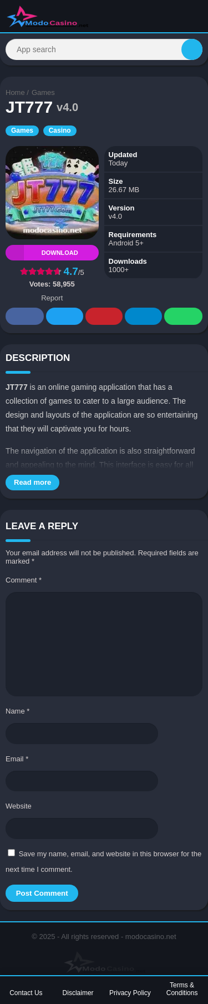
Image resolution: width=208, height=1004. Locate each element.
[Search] (104, 49)
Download (42, 252)
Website (19, 806)
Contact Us (25, 993)
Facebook (25, 316)
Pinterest (104, 316)
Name (17, 711)
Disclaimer (78, 993)
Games (43, 92)
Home (15, 92)
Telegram (143, 316)
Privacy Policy (130, 993)
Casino (60, 130)
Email (17, 759)
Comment (24, 580)
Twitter (64, 316)
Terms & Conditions (182, 989)
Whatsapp (183, 316)
